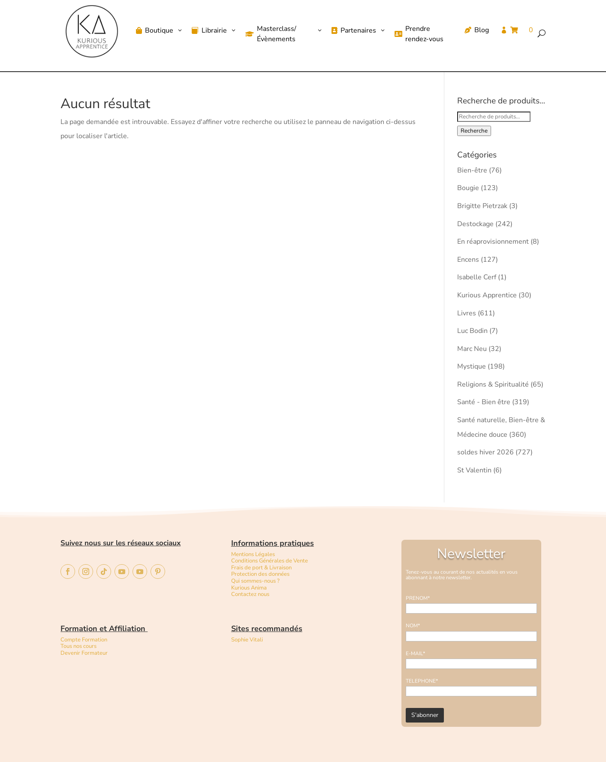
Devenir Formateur (84, 653)
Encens (468, 259)
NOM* (413, 625)
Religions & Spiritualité (493, 384)
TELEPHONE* (422, 680)
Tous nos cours (78, 646)
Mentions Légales (253, 554)
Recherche (474, 131)
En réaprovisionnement (493, 241)
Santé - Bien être (483, 402)
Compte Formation (83, 640)
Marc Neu (472, 349)
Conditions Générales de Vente (269, 561)
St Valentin (474, 470)
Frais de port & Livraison (261, 568)
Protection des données (260, 574)
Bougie (468, 188)
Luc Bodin (472, 331)
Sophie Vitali (247, 640)
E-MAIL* (415, 653)
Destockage (475, 224)
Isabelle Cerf (476, 277)
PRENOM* (418, 598)
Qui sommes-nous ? (255, 581)
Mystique (471, 366)
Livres (466, 313)
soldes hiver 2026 (485, 452)
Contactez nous (251, 594)
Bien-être (472, 170)
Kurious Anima (249, 588)
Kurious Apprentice (487, 295)
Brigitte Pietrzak (482, 206)
